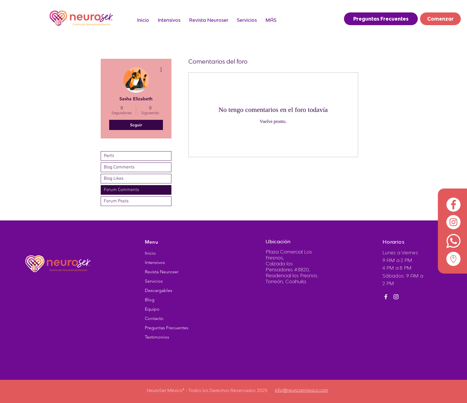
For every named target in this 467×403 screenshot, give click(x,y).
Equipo (152, 309)
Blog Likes (114, 178)
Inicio (150, 253)
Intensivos (155, 262)
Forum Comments (121, 190)
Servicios (154, 281)
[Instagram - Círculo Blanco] (453, 222)
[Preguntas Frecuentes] (381, 18)
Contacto (154, 318)
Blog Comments (119, 167)
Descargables (158, 290)
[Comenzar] (440, 18)
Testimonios (157, 337)
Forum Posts (116, 201)
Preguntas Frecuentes (166, 327)
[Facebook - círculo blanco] (453, 205)
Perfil (109, 156)
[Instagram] (396, 296)
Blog (149, 299)
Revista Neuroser (161, 271)
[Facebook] (385, 296)
